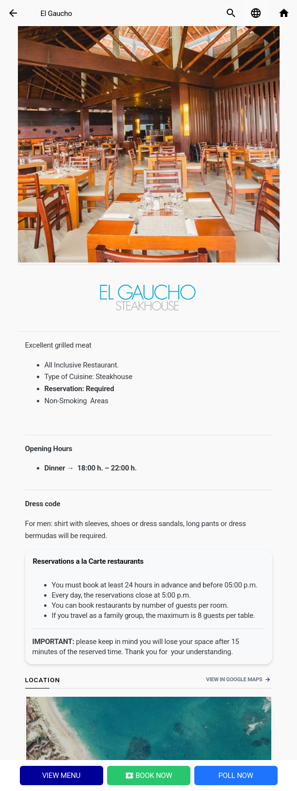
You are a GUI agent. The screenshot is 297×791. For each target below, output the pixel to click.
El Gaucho (56, 13)
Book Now (148, 775)
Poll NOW (235, 775)
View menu (61, 775)
